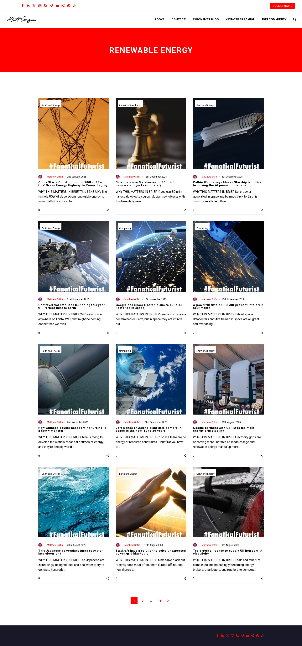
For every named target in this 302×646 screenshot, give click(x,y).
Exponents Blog (206, 19)
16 (159, 600)
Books (159, 19)
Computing (125, 228)
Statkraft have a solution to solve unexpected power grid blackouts (151, 552)
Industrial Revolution (130, 105)
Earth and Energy (51, 105)
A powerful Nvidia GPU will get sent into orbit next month (228, 306)
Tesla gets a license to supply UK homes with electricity (228, 552)
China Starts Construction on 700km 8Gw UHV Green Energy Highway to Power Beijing (72, 184)
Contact (178, 19)
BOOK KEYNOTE (282, 5)
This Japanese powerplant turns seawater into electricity (70, 552)
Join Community (274, 19)
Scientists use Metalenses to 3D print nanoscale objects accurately (145, 184)
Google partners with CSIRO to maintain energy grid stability (223, 429)
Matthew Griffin (55, 176)
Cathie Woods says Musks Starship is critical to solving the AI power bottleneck (228, 184)
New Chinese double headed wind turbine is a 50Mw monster (72, 429)
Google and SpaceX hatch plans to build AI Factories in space (149, 306)
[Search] (294, 19)
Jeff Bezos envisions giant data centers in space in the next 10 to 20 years (148, 429)
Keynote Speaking (240, 19)
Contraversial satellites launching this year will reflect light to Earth (71, 306)
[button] (107, 210)
